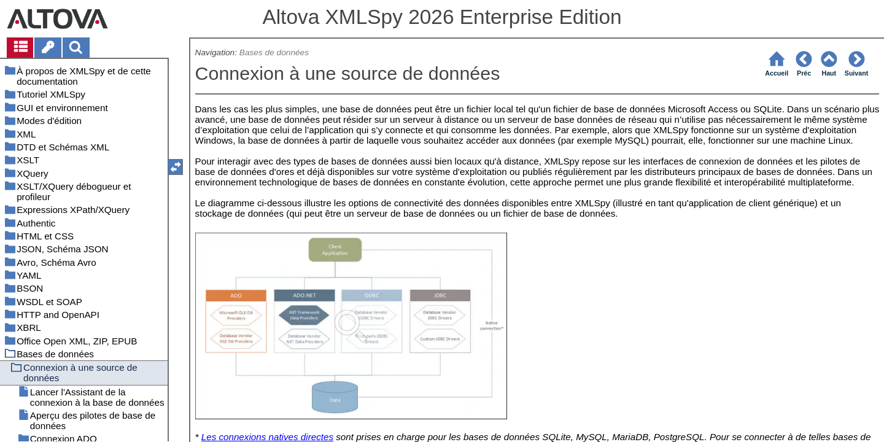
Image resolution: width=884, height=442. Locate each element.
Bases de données (274, 52)
